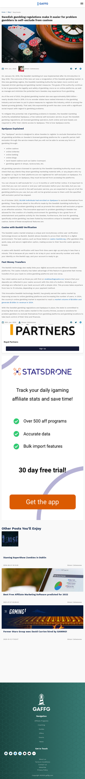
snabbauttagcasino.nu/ (54, 279)
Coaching (41, 725)
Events (41, 737)
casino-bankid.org (57, 239)
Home (3, 12)
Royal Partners (11, 342)
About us (42, 759)
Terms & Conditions (42, 762)
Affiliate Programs (41, 721)
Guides (41, 729)
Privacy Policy (42, 770)
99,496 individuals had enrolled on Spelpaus (38, 200)
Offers (41, 733)
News (41, 741)
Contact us (42, 764)
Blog (9, 12)
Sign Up (42, 349)
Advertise (42, 767)
